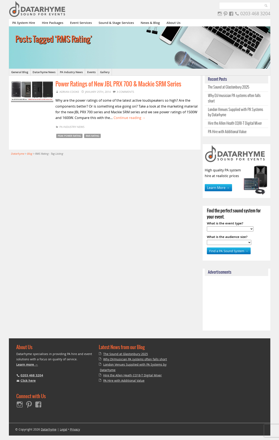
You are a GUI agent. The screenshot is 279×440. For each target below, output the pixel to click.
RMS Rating (92, 135)
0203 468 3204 (255, 13)
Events (91, 72)
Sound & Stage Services (116, 22)
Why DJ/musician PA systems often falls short (234, 98)
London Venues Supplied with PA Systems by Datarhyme (235, 112)
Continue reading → (130, 117)
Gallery (105, 72)
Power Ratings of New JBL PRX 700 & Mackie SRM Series (118, 84)
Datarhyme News (44, 72)
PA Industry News (71, 72)
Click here (28, 380)
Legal (63, 429)
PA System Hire (23, 22)
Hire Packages (52, 22)
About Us (173, 22)
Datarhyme (48, 429)
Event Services (81, 22)
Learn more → (27, 364)
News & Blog (150, 22)
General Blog (19, 72)
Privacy (75, 429)
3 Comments (125, 92)
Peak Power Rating (69, 135)
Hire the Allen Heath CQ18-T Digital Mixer (235, 123)
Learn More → (218, 187)
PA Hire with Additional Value (227, 132)
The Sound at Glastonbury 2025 (228, 87)
